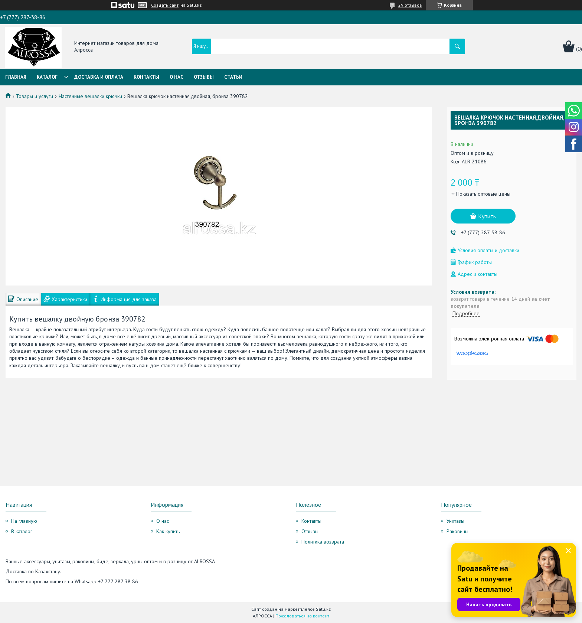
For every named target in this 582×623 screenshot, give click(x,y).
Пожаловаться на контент (302, 616)
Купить (487, 216)
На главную (24, 521)
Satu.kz (323, 609)
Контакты (146, 77)
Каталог (47, 77)
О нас (176, 77)
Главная (15, 77)
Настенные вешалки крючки (90, 96)
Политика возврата (322, 541)
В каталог (21, 531)
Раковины (457, 531)
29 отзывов (410, 5)
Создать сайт (165, 5)
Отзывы (204, 77)
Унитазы (455, 521)
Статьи (233, 77)
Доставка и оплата (98, 77)
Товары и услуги (34, 96)
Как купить (168, 531)
